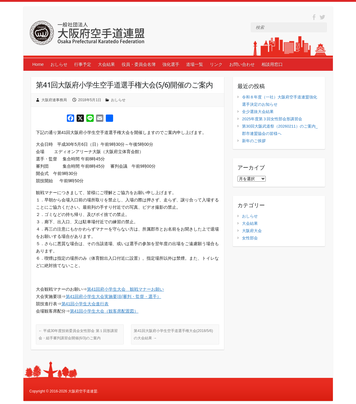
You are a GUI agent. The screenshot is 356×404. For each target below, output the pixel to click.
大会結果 (106, 64)
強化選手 (170, 64)
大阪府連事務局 (54, 100)
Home (38, 64)
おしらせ (58, 64)
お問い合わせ (242, 64)
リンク (216, 64)
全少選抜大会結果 (258, 111)
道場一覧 (194, 64)
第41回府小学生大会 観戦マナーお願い (125, 289)
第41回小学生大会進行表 (85, 303)
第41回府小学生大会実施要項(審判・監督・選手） (113, 296)
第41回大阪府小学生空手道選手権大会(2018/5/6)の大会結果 (173, 334)
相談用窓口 (272, 64)
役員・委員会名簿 (139, 64)
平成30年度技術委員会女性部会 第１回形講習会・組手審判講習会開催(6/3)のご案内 (78, 334)
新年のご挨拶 (254, 141)
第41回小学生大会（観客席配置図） (104, 311)
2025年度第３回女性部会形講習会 (272, 119)
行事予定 (82, 64)
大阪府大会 (252, 230)
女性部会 (250, 238)
